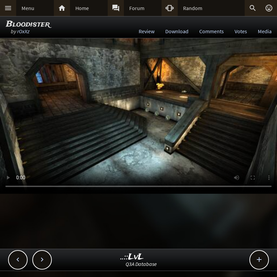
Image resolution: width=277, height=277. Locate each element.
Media (265, 31)
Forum (136, 8)
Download (176, 31)
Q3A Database (141, 264)
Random (192, 8)
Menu (28, 8)
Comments (211, 31)
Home (82, 8)
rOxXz (23, 31)
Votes (241, 31)
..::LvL (132, 257)
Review (146, 31)
